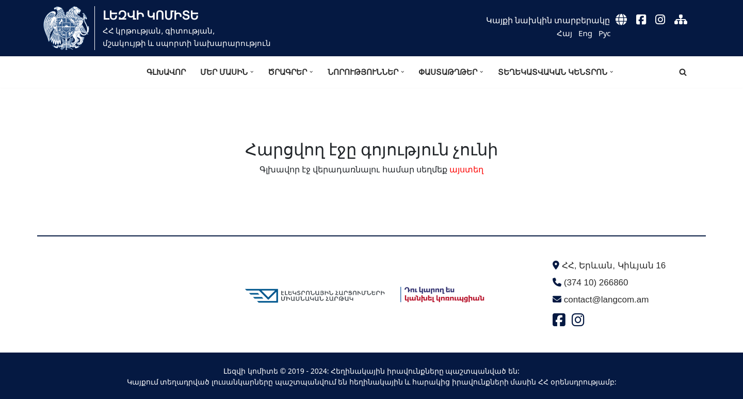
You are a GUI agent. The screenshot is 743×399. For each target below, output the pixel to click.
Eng (585, 33)
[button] (251, 71)
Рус (605, 33)
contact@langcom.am (606, 300)
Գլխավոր (166, 72)
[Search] (683, 72)
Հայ (564, 33)
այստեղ (466, 169)
